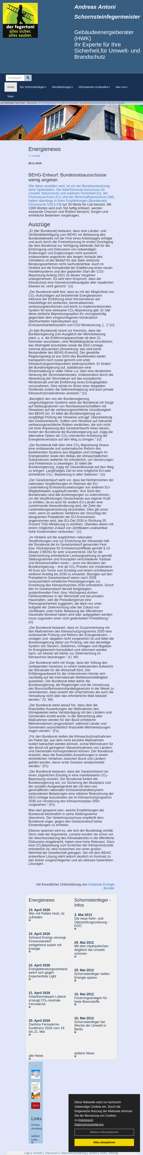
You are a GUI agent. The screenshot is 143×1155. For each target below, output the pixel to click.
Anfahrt (93, 1152)
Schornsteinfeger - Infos (92, 902)
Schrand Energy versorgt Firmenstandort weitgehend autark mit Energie (47, 943)
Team (10, 96)
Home (10, 87)
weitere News (84, 1054)
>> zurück (34, 155)
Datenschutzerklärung (89, 1124)
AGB (103, 1152)
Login (27, 1152)
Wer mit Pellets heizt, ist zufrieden (46, 915)
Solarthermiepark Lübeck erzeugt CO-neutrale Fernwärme (47, 1000)
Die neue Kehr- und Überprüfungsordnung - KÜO (91, 922)
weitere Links (35, 1139)
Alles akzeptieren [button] (104, 1142)
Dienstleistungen (62, 87)
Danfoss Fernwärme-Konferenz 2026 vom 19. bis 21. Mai (47, 1028)
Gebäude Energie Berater (101, 886)
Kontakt (37, 1152)
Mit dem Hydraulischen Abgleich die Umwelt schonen (91, 949)
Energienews (42, 899)
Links (36, 1118)
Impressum (85, 1120)
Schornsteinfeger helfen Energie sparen (92, 975)
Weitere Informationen (104, 1132)
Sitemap (113, 1152)
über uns (122, 87)
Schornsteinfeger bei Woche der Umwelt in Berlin (90, 1025)
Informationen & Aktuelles (94, 87)
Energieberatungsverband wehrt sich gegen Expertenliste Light (48, 972)
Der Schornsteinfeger (33, 87)
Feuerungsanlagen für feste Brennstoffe (90, 999)
